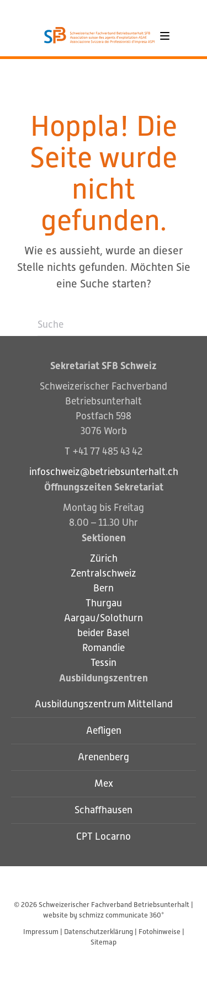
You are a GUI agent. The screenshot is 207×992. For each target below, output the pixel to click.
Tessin (103, 662)
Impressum (41, 931)
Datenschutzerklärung (98, 931)
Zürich (104, 558)
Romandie (103, 647)
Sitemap (103, 942)
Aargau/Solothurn (103, 617)
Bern (103, 588)
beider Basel (103, 632)
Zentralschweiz (103, 573)
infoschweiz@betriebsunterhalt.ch (103, 471)
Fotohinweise (160, 931)
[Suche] (104, 325)
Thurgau (104, 603)
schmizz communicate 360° (121, 915)
